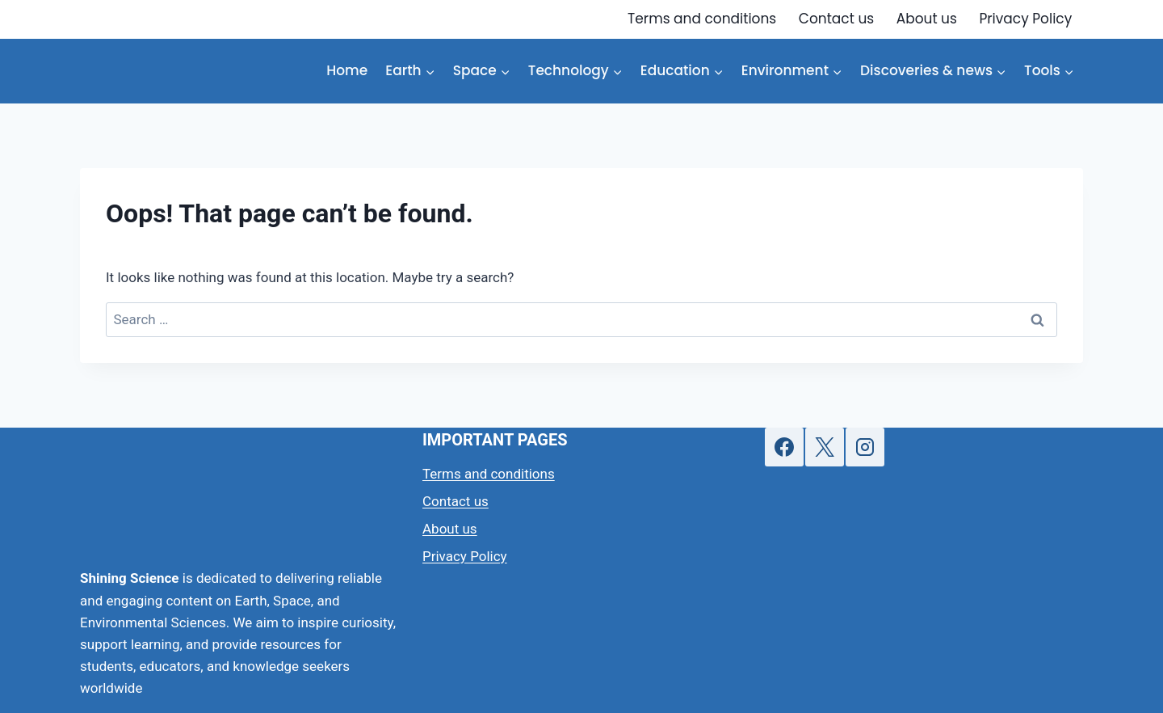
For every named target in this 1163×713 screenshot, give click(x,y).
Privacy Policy (1025, 18)
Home (346, 70)
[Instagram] (865, 447)
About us (926, 18)
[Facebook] (784, 447)
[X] (824, 447)
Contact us (836, 18)
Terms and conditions (702, 18)
